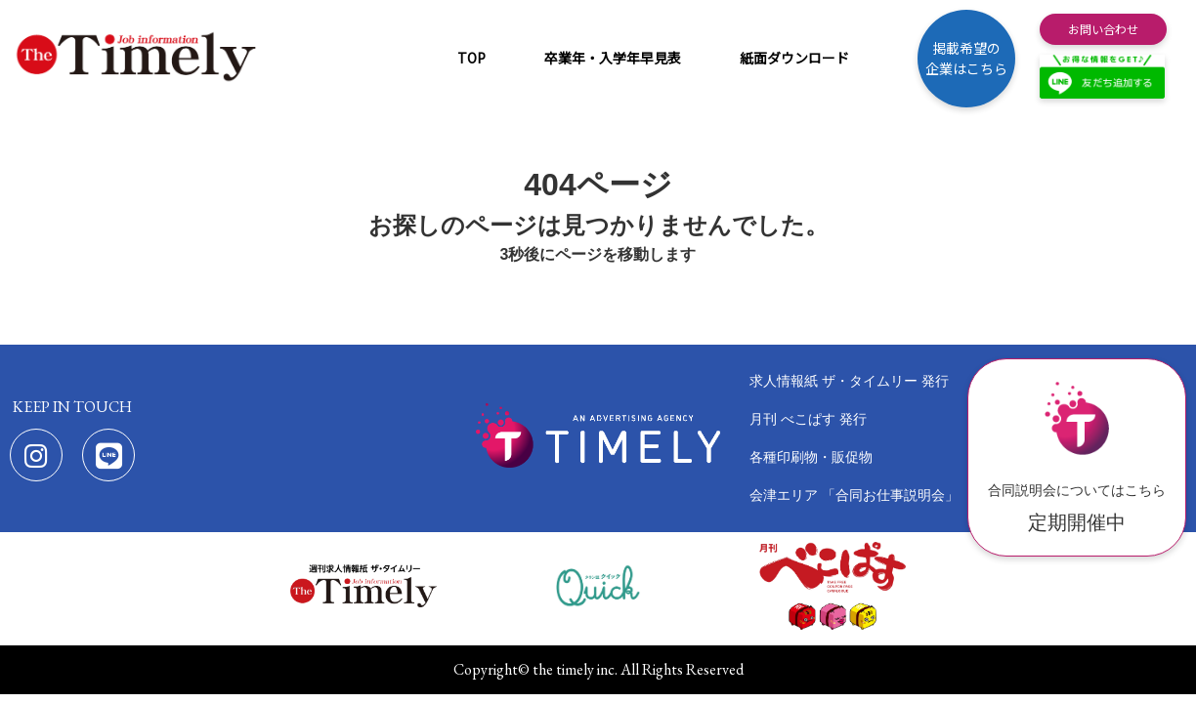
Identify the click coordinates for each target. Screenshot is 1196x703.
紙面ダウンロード (794, 57)
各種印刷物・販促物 (811, 457)
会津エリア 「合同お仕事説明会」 (854, 495)
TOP (471, 57)
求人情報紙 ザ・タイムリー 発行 (849, 381)
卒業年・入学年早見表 (612, 57)
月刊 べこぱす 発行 (808, 419)
